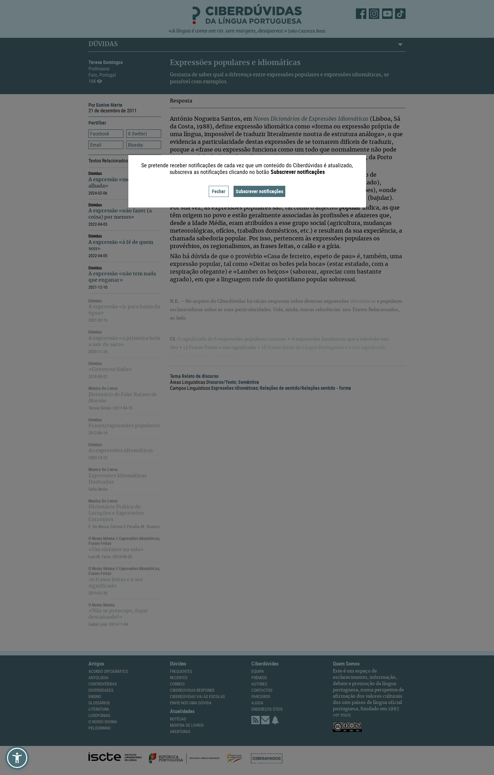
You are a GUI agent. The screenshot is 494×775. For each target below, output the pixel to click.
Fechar (218, 191)
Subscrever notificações (259, 191)
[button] (17, 758)
